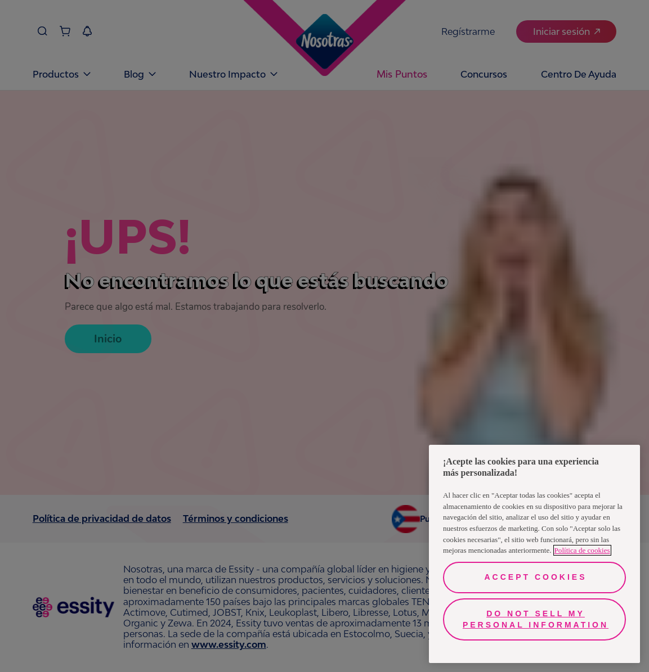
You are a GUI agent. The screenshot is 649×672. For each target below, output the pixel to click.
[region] (534, 554)
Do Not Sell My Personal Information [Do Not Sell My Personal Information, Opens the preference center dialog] (535, 619)
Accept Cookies (535, 576)
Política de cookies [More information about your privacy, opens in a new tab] (582, 550)
